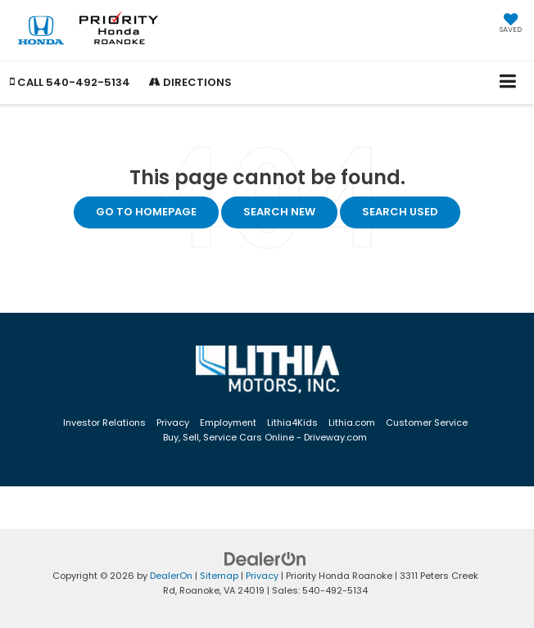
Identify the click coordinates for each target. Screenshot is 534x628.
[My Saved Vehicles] (511, 24)
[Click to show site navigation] (508, 82)
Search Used (400, 211)
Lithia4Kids (292, 422)
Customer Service (427, 422)
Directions (190, 82)
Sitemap (219, 575)
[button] (70, 82)
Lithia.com (351, 422)
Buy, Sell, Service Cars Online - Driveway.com (265, 437)
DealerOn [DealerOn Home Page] (171, 575)
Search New (279, 211)
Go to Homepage (146, 211)
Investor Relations (104, 422)
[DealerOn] (265, 558)
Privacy (172, 422)
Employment (228, 422)
